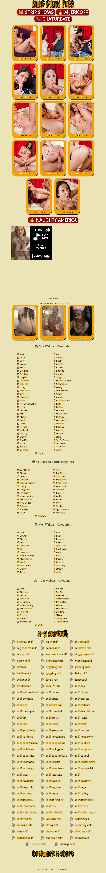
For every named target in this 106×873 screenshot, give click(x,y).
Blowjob (59, 367)
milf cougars (82, 704)
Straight (59, 568)
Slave (58, 436)
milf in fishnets (26, 749)
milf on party (83, 780)
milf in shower (25, 761)
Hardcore (60, 492)
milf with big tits (27, 812)
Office (22, 423)
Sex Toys (24, 433)
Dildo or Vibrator (63, 380)
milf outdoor (24, 793)
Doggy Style (61, 483)
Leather (59, 407)
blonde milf (53, 648)
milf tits (50, 806)
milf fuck (80, 723)
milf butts (52, 698)
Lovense (60, 410)
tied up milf (38, 844)
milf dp (21, 717)
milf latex (22, 774)
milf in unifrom (55, 768)
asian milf (52, 641)
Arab (58, 354)
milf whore (81, 806)
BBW (22, 360)
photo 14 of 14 (67, 210)
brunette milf (83, 648)
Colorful (59, 374)
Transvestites (62, 621)
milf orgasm (53, 787)
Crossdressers (62, 598)
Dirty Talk (24, 384)
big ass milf (82, 641)
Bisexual (59, 539)
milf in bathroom (27, 742)
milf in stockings (85, 761)
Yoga (40, 453)
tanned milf (82, 837)
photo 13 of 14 (39, 210)
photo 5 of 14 (53, 95)
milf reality (81, 793)
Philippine (24, 611)
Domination (61, 384)
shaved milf (53, 831)
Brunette (60, 370)
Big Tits (59, 364)
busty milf (23, 654)
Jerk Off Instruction (28, 403)
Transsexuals (25, 621)
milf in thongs (25, 768)
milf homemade (55, 736)
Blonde (23, 367)
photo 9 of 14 (81, 134)
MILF (22, 413)
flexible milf (24, 673)
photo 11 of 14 (53, 172)
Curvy (58, 377)
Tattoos (23, 446)
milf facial (81, 717)
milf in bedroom (55, 742)
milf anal (80, 686)
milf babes (52, 692)
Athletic (59, 357)
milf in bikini (82, 742)
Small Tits (24, 440)
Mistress (60, 417)
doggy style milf (84, 654)
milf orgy (80, 787)
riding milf (52, 825)
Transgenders (62, 618)
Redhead (24, 430)
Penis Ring (60, 565)
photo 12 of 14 (81, 172)
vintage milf (67, 844)
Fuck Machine (62, 390)
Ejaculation (61, 545)
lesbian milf (24, 686)
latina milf (52, 679)
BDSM (59, 360)
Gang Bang (25, 489)
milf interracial (84, 768)
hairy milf (80, 673)
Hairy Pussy (61, 397)
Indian (22, 400)
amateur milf (25, 641)
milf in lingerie (54, 749)
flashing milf (82, 667)
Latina (22, 407)
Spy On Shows (62, 440)
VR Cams (24, 450)
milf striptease (84, 799)
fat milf (21, 667)
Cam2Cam (24, 374)
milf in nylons (83, 749)
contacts (56, 864)
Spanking (24, 509)
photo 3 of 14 (81, 57)
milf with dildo (54, 812)
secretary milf (83, 825)
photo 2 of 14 (53, 57)
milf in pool (82, 755)
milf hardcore (25, 736)
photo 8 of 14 (53, 134)
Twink (22, 572)
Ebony (22, 387)
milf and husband (27, 692)
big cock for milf (27, 648)
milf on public (25, 787)
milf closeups (54, 704)
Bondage (24, 370)
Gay (21, 549)
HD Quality (24, 397)
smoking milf (25, 837)
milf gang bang (26, 730)
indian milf (23, 679)
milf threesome (26, 806)
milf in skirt (53, 761)
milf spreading (54, 799)
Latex (58, 403)
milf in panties (25, 755)
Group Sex (60, 489)
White (58, 450)
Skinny (22, 436)
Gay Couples (61, 549)
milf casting (82, 698)
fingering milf (54, 667)
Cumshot (24, 479)
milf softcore (24, 799)
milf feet (22, 723)
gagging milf (53, 673)
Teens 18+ (61, 446)
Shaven (59, 433)
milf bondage (25, 698)
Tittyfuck (42, 516)
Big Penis (24, 539)
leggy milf (81, 679)
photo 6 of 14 (81, 95)
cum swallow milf (56, 654)
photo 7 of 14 (25, 134)
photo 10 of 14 (25, 172)
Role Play (60, 430)
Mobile (23, 420)
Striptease (60, 443)
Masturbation (62, 413)
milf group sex (54, 730)
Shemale (23, 615)
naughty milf (53, 818)
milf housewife (83, 736)
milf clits (22, 704)
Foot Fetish (25, 390)
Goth (22, 393)
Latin (58, 555)
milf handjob (82, 730)
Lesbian (23, 410)
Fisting (59, 387)
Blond (22, 542)
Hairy (58, 552)
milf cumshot (54, 711)
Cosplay (23, 377)
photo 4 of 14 (25, 95)
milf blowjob (82, 692)
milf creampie (25, 711)
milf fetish (52, 723)
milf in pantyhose (56, 755)
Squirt (22, 443)
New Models (61, 420)
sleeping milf (82, 831)
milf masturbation (81, 776)
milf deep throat (85, 711)
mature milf (53, 686)
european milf (83, 660)
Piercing (23, 426)
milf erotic (52, 717)
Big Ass (23, 364)
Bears (58, 535)
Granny (59, 393)
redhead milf (24, 825)
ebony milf (23, 660)
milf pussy (52, 793)
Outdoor (60, 423)
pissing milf (82, 818)
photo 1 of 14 (25, 57)
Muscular (60, 562)
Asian (22, 357)
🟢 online (25, 336)
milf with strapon (85, 812)
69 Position (25, 469)
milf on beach (25, 780)
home (48, 864)
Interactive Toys (63, 400)
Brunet (59, 542)
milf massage (54, 774)
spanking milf (54, 837)
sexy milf (22, 831)
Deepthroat (25, 380)
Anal (22, 354)
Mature (23, 417)
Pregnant (60, 426)
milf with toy (24, 818)
